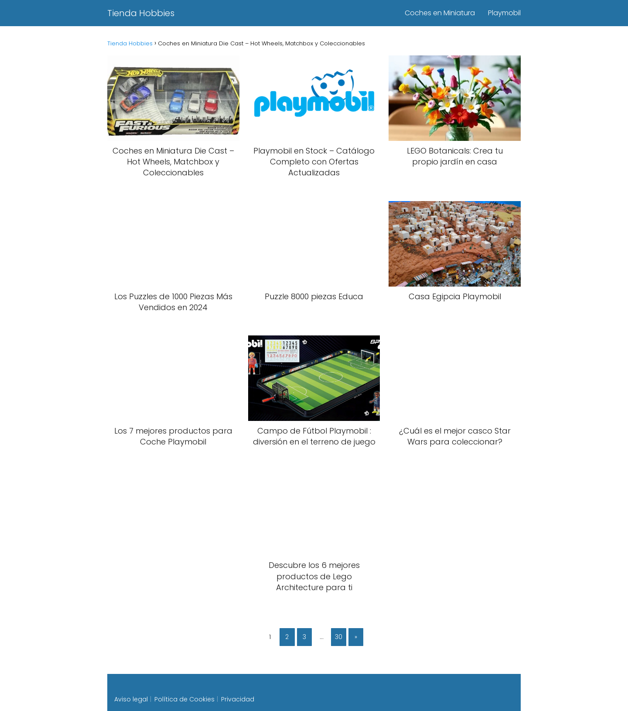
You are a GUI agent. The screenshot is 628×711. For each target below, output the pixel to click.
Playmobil (504, 13)
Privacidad (237, 699)
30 (338, 636)
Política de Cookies (184, 699)
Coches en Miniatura (440, 13)
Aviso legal (131, 699)
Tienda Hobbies (140, 13)
